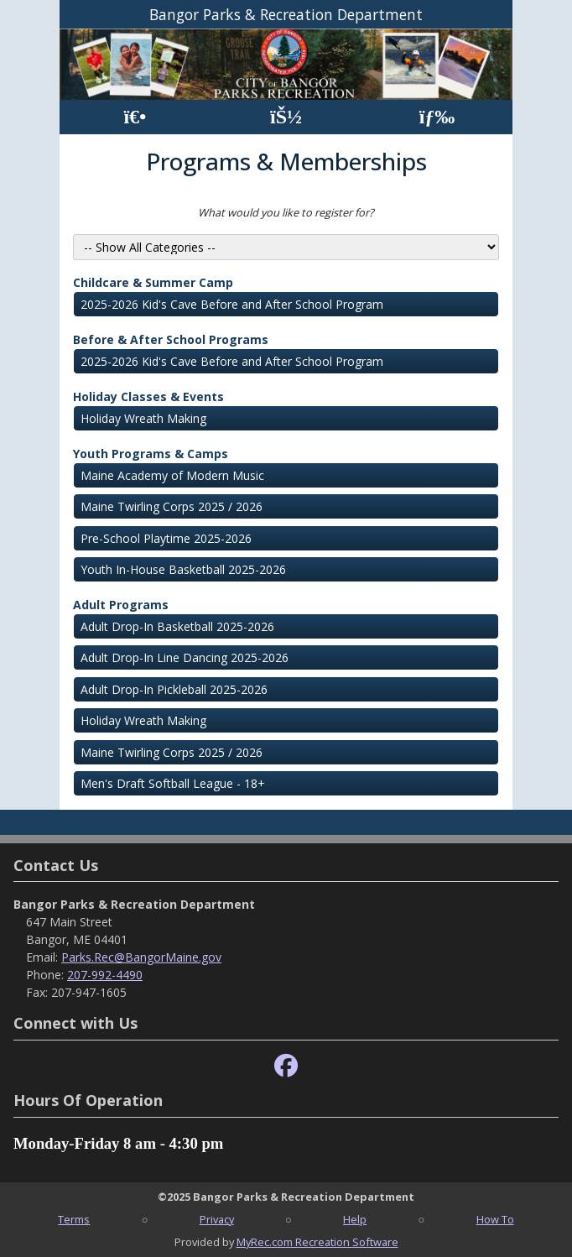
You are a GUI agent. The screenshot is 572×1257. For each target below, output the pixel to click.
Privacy (217, 1219)
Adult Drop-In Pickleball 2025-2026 (174, 689)
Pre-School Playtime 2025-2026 (166, 538)
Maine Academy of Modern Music (172, 475)
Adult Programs (121, 605)
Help (355, 1219)
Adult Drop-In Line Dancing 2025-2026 (185, 657)
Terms (74, 1219)
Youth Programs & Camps (150, 454)
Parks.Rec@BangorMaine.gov (141, 957)
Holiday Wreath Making (143, 418)
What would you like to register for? (286, 212)
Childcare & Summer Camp (153, 282)
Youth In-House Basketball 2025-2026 (183, 569)
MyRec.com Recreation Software (317, 1241)
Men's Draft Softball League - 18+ (173, 783)
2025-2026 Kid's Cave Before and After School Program (232, 304)
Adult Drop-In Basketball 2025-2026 (177, 626)
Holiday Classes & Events (148, 396)
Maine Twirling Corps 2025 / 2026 (172, 506)
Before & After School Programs (170, 339)
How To (495, 1219)
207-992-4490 (105, 975)
